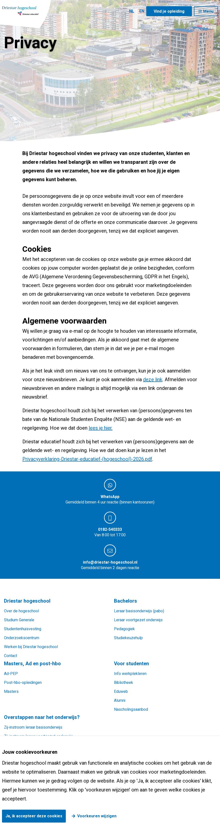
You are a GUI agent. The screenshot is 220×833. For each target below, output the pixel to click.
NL (131, 11)
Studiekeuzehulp (128, 638)
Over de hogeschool (21, 611)
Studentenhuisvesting (22, 629)
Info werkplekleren (130, 674)
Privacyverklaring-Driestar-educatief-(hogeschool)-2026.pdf (87, 459)
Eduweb (121, 692)
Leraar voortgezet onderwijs (138, 620)
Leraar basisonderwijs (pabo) (139, 611)
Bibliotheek (123, 683)
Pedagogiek (124, 629)
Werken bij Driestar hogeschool (31, 647)
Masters (11, 692)
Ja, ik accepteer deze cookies (33, 816)
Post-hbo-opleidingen (23, 683)
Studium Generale (19, 620)
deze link (152, 379)
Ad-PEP (11, 674)
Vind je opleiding (169, 11)
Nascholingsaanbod (131, 709)
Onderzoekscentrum (21, 638)
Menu (208, 11)
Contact (10, 656)
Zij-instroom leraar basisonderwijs (33, 727)
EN (141, 11)
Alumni (119, 701)
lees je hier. (100, 428)
